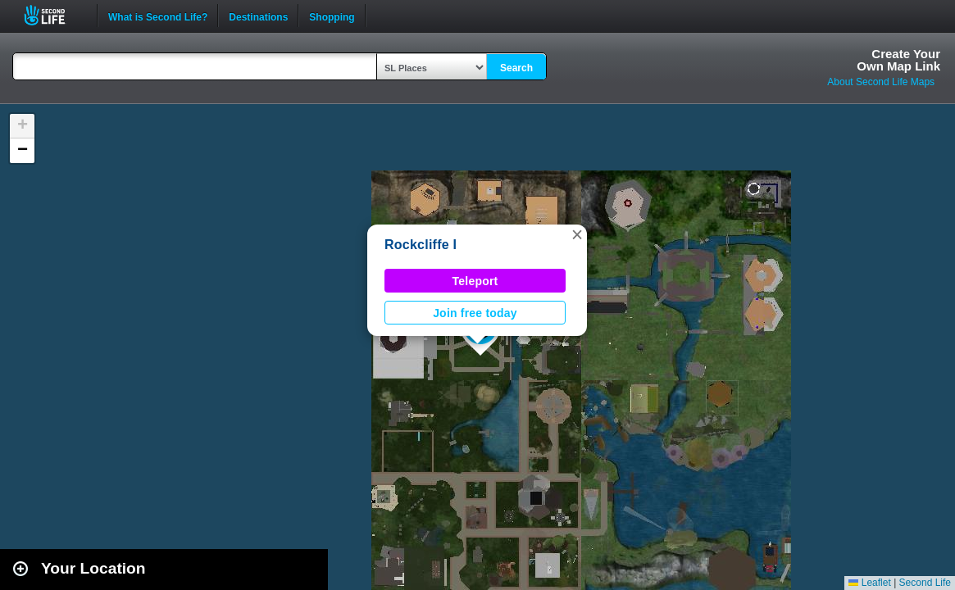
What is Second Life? (157, 15)
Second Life (53, 15)
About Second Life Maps (881, 82)
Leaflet (869, 582)
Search (516, 68)
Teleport (475, 281)
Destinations (258, 15)
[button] (577, 234)
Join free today (475, 313)
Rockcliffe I (420, 245)
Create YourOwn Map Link (898, 60)
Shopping (331, 15)
